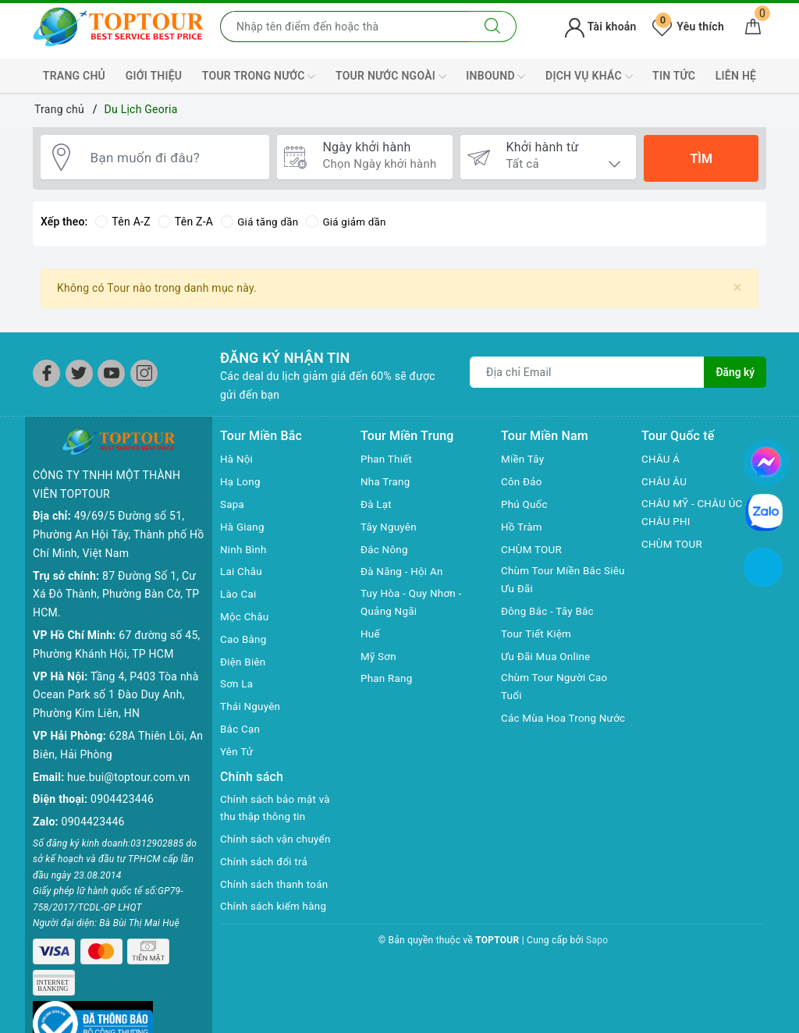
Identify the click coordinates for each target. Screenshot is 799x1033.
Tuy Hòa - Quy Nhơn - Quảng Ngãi (413, 603)
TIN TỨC (673, 75)
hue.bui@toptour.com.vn (128, 777)
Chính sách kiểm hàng (275, 908)
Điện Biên (244, 661)
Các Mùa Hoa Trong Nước (551, 730)
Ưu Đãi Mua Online (547, 657)
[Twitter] (79, 373)
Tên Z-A (185, 221)
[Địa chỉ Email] (587, 372)
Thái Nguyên (251, 706)
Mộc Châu (245, 616)
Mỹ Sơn (379, 657)
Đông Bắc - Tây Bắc (549, 612)
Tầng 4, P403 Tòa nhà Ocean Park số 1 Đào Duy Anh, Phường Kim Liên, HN (116, 695)
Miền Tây (523, 459)
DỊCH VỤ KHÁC (588, 76)
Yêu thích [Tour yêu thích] (688, 26)
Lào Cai (239, 593)
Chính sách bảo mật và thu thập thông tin (277, 809)
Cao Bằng (244, 639)
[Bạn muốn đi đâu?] (172, 158)
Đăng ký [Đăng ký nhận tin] (735, 372)
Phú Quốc (525, 504)
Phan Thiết (387, 459)
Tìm (701, 158)
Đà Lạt (376, 504)
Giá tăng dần (261, 221)
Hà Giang (243, 526)
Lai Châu (242, 571)
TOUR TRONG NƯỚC (259, 76)
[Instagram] (144, 373)
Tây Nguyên (389, 526)
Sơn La (237, 683)
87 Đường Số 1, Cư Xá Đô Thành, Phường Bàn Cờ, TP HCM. (116, 594)
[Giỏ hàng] (753, 26)
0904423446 (122, 799)
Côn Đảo (522, 481)
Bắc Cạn (240, 728)
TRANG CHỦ (74, 75)
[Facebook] (46, 373)
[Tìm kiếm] (493, 26)
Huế (370, 635)
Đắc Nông (385, 549)
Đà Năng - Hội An (403, 571)
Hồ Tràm (522, 526)
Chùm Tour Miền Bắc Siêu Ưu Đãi (553, 580)
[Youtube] (111, 373)
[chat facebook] (766, 459)
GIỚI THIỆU (154, 75)
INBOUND (495, 76)
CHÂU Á (661, 459)
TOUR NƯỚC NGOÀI (391, 76)
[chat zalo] (763, 512)
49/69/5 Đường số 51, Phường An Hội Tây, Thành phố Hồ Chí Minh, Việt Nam (118, 534)
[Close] (738, 287)
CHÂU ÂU (665, 481)
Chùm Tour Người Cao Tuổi (556, 689)
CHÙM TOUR (532, 549)
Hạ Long (241, 481)
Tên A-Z (122, 221)
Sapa (232, 504)
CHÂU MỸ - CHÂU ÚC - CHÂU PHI (697, 513)
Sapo (597, 941)
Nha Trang (386, 481)
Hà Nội (237, 459)
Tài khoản (600, 26)
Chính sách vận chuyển (278, 840)
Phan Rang (387, 679)
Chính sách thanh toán (276, 885)
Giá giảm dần (350, 221)
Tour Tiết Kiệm (537, 635)
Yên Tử (237, 751)
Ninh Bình (244, 549)
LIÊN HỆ (736, 75)
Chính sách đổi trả (265, 863)
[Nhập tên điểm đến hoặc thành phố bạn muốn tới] (345, 26)
